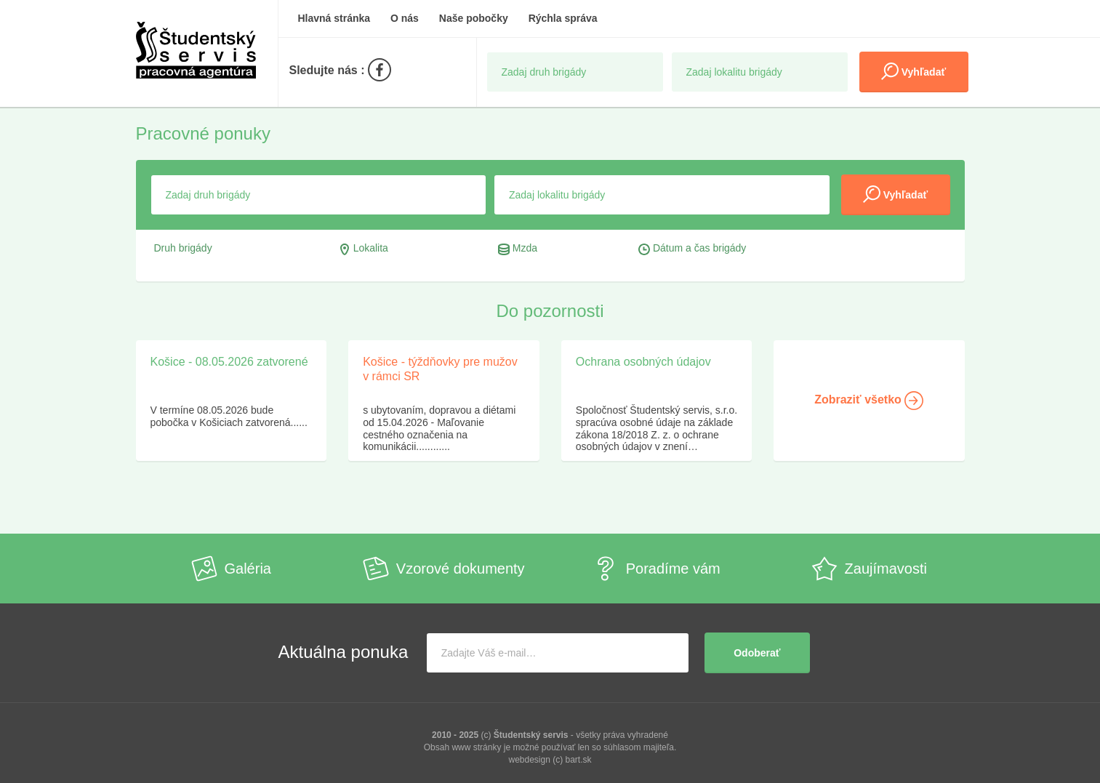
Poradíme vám (656, 568)
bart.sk (579, 760)
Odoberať (757, 653)
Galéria (231, 568)
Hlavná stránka (334, 18)
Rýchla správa (563, 18)
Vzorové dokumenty (444, 568)
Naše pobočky (473, 18)
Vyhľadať (913, 71)
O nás (404, 18)
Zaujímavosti (869, 568)
